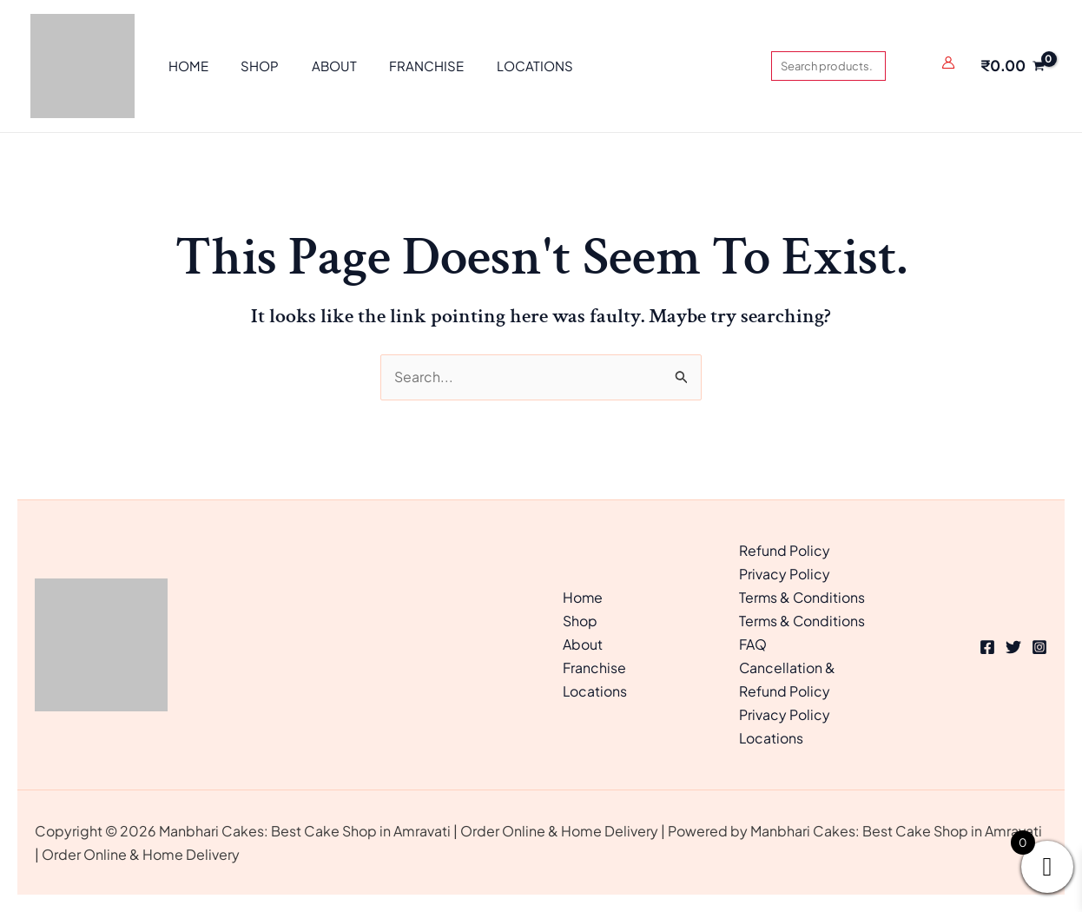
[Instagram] (1039, 646)
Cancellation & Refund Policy (787, 679)
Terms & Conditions (803, 597)
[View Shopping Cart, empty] (1012, 66)
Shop (580, 620)
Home (583, 597)
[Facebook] (987, 646)
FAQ (753, 644)
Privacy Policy (784, 574)
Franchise (594, 667)
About (583, 644)
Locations (595, 691)
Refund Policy (784, 549)
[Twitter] (1013, 646)
